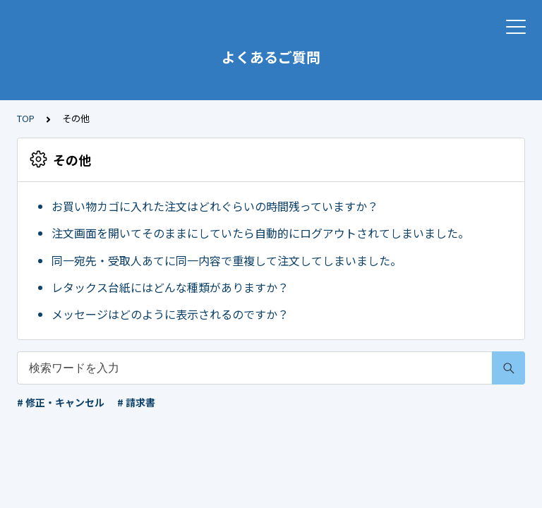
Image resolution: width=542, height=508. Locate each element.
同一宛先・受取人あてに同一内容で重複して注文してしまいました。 (227, 260)
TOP (26, 118)
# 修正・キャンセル (60, 402)
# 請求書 (136, 402)
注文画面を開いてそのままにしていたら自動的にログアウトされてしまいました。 (260, 232)
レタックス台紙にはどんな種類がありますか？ (170, 287)
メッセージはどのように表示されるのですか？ (170, 314)
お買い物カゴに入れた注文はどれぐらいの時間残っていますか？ (215, 206)
